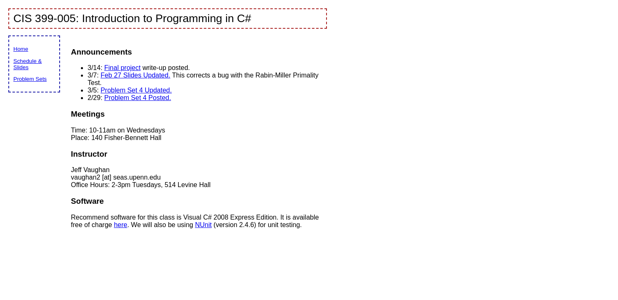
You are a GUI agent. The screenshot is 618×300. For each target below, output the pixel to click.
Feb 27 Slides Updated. (135, 75)
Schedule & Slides (27, 64)
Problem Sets (30, 79)
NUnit (203, 224)
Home (20, 49)
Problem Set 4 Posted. (137, 97)
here (120, 224)
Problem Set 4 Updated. (136, 90)
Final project (122, 67)
